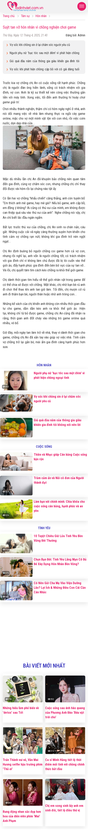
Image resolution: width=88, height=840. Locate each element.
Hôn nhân (44, 365)
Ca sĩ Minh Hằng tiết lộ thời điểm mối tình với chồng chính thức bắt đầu (64, 764)
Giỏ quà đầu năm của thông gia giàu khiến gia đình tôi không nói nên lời (44, 61)
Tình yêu (44, 528)
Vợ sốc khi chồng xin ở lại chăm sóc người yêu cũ (40, 45)
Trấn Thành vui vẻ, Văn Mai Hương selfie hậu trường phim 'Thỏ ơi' (22, 764)
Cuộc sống (44, 447)
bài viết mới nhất (44, 666)
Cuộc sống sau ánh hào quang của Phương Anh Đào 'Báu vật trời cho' (65, 712)
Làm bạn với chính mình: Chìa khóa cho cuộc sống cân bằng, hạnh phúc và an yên (59, 506)
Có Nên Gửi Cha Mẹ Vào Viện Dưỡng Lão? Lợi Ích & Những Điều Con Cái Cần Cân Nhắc (60, 587)
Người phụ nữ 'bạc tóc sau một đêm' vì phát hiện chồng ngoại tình (44, 53)
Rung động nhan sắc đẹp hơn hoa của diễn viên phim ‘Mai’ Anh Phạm (22, 816)
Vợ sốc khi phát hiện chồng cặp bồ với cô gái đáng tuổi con (44, 70)
